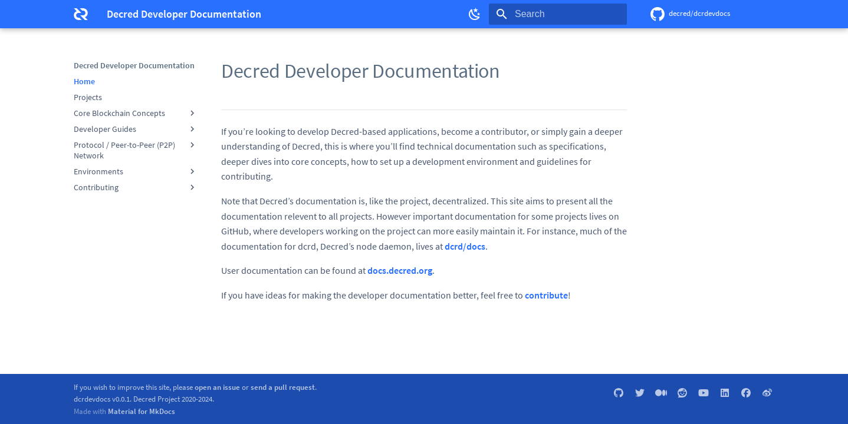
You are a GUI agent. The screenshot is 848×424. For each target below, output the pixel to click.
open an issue (217, 387)
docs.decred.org (399, 270)
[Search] (558, 14)
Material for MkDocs (141, 411)
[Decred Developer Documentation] (81, 14)
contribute (546, 295)
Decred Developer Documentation (134, 65)
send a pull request (283, 387)
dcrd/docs (465, 246)
